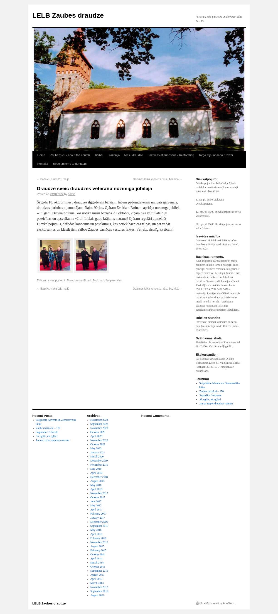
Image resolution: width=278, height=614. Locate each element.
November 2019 (99, 464)
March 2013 (96, 583)
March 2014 (96, 562)
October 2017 (97, 497)
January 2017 (97, 517)
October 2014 (97, 554)
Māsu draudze (133, 155)
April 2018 (96, 489)
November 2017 (99, 493)
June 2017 (95, 501)
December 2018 (99, 477)
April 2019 (96, 472)
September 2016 (99, 525)
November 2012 (99, 587)
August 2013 (97, 574)
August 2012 (97, 595)
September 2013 (99, 570)
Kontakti (42, 163)
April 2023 (96, 436)
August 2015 (97, 546)
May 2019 (95, 468)
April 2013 (96, 578)
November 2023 (99, 428)
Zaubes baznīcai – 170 (211, 391)
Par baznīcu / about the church (70, 155)
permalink (116, 280)
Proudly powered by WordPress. (217, 603)
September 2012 (99, 591)
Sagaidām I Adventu (210, 395)
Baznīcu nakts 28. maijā (53, 179)
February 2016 (98, 538)
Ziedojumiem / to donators (69, 163)
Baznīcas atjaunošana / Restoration (171, 155)
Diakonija (114, 155)
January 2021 (97, 452)
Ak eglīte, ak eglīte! (210, 399)
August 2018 (97, 481)
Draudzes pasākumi (79, 280)
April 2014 (96, 558)
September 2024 (99, 423)
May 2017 (95, 505)
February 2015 (98, 550)
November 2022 (99, 440)
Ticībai (98, 155)
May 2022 (95, 448)
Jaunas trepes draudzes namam (216, 403)
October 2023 (97, 432)
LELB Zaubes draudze (68, 15)
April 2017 (96, 509)
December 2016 (99, 521)
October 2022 (97, 444)
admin (71, 194)
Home (41, 155)
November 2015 (99, 542)
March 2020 (96, 456)
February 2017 (98, 513)
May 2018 (95, 485)
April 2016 (96, 534)
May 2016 (95, 530)
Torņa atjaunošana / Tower (216, 155)
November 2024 (99, 419)
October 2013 (97, 566)
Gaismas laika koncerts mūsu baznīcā (157, 179)
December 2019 (99, 460)
